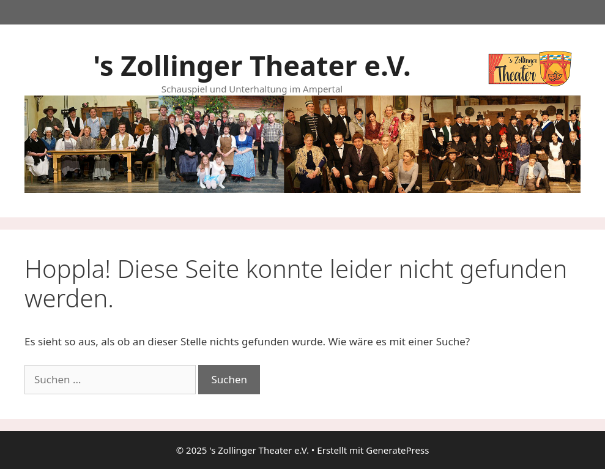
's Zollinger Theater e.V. (251, 65)
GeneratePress (397, 450)
